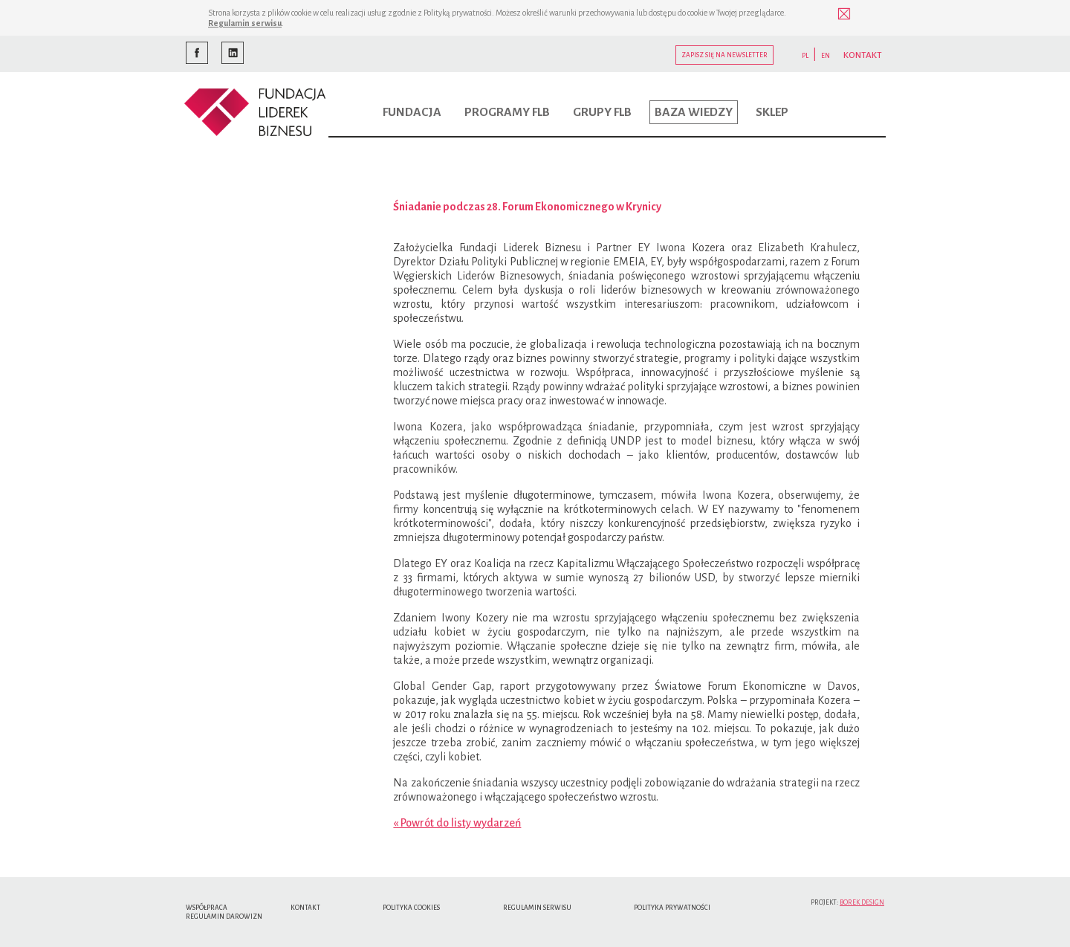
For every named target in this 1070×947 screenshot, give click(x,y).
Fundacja (412, 112)
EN (825, 55)
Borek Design (862, 902)
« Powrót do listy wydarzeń (457, 823)
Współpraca (206, 907)
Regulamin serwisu (245, 23)
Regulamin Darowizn (224, 916)
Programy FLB (507, 112)
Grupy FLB (602, 112)
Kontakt (305, 907)
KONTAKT (862, 55)
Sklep (772, 112)
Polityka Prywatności (672, 907)
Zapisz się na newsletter (724, 55)
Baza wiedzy (694, 112)
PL (805, 55)
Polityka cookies (411, 907)
